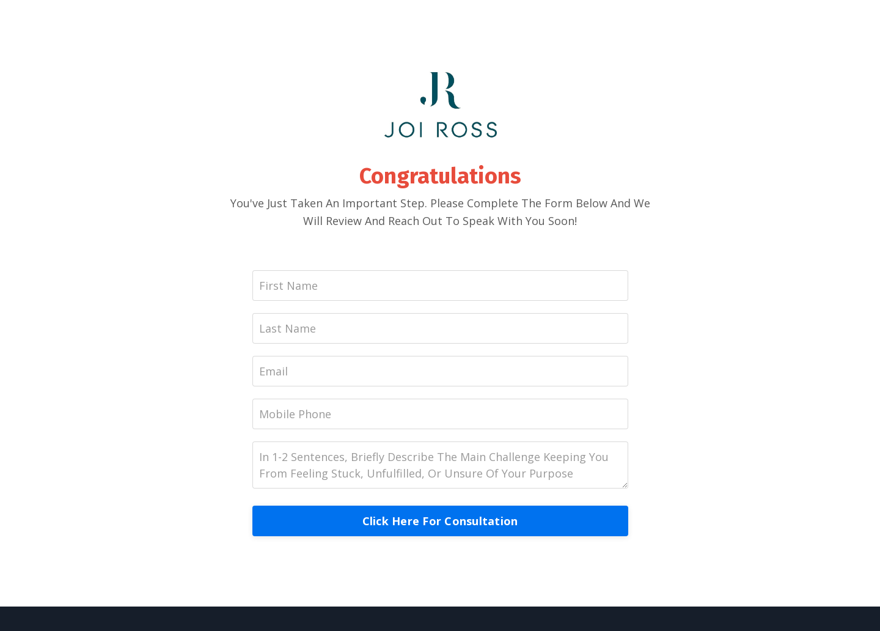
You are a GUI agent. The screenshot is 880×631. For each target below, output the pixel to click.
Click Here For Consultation (440, 521)
